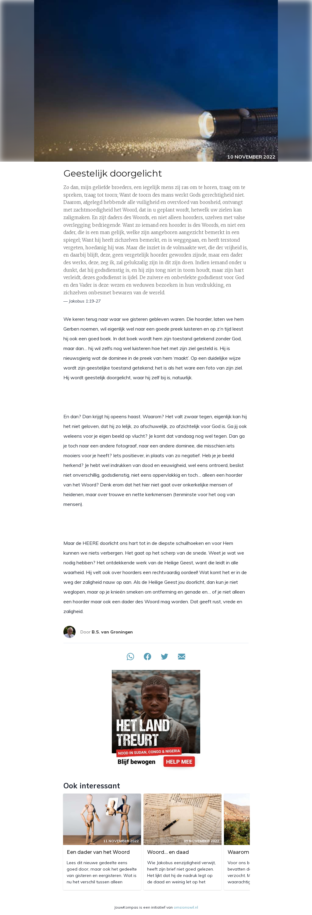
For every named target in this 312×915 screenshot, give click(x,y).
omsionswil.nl (186, 907)
